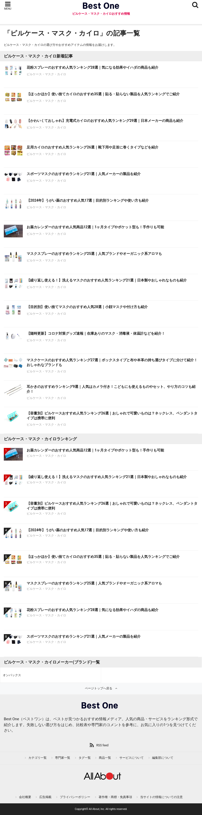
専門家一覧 (62, 758)
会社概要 (25, 797)
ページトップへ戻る (98, 688)
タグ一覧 (85, 758)
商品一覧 (105, 758)
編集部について (162, 758)
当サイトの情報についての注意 (161, 797)
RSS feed (102, 745)
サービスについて (131, 758)
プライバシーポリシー (75, 797)
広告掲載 (45, 797)
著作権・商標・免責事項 (115, 797)
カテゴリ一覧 (37, 758)
